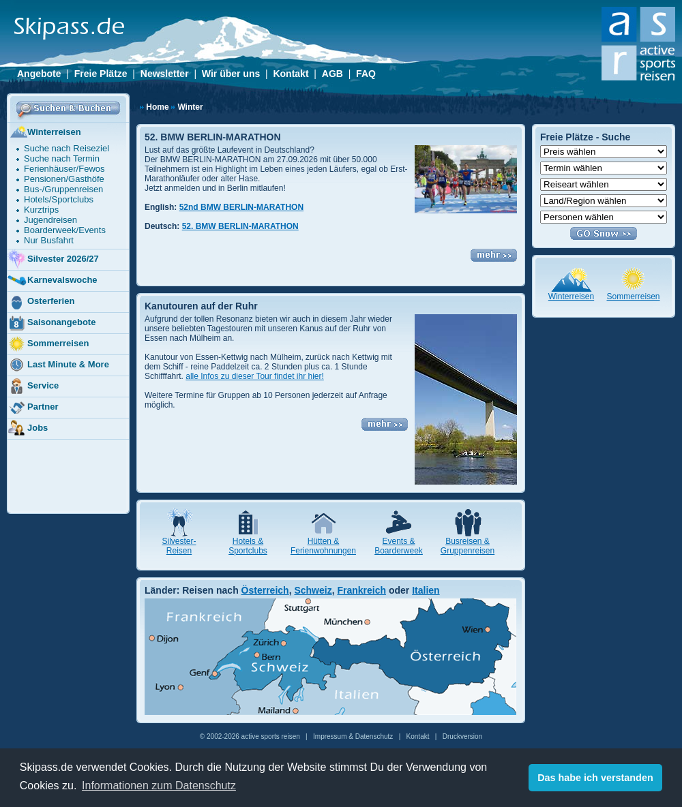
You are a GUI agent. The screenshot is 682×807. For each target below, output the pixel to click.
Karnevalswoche (52, 281)
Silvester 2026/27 (53, 259)
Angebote (39, 73)
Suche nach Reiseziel (66, 148)
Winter (190, 107)
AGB (332, 73)
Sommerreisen (48, 344)
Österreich (265, 590)
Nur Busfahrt (49, 240)
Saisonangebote (51, 323)
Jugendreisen (50, 220)
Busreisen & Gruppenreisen (467, 545)
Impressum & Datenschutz (353, 736)
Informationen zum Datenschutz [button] (159, 785)
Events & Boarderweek (398, 545)
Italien (425, 590)
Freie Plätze (101, 73)
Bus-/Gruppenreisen (63, 189)
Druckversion (462, 736)
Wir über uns (231, 73)
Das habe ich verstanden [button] (595, 777)
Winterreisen (44, 133)
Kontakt (290, 73)
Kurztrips (41, 209)
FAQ (366, 73)
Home (157, 107)
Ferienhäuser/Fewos (64, 169)
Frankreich (361, 590)
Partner (33, 407)
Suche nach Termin (62, 158)
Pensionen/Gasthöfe (64, 179)
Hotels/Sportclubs (58, 199)
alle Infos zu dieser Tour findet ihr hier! (255, 376)
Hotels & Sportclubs (247, 545)
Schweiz (312, 590)
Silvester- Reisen (179, 545)
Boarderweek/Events (65, 230)
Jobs (27, 428)
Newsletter (164, 73)
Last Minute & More (58, 365)
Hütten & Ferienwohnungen (323, 545)
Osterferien (40, 302)
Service (33, 386)
